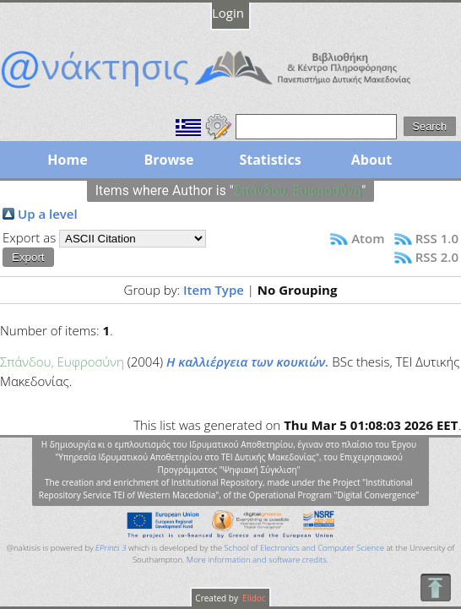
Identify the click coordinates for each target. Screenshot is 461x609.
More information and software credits (257, 559)
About (372, 159)
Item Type (213, 289)
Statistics (270, 159)
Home (67, 159)
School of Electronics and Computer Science (304, 547)
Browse (168, 159)
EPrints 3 (111, 547)
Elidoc (253, 598)
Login (228, 12)
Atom (367, 238)
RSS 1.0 (436, 238)
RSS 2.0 (436, 256)
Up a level (48, 213)
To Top (435, 587)
